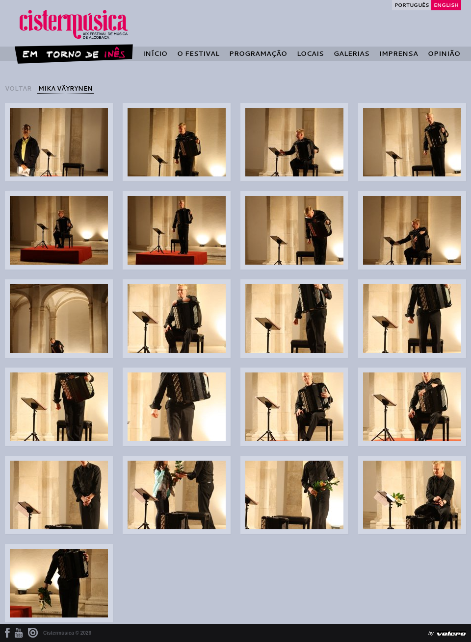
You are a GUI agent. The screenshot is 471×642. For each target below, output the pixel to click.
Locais (310, 53)
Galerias (351, 53)
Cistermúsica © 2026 (67, 633)
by (431, 633)
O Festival (198, 53)
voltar (18, 88)
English (446, 4)
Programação (258, 53)
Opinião (444, 53)
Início (155, 53)
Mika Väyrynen (65, 88)
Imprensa (398, 53)
